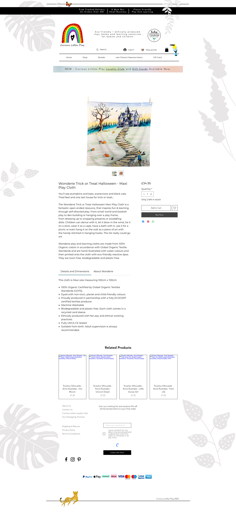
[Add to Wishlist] (175, 208)
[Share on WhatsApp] (153, 221)
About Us (66, 406)
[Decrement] (143, 194)
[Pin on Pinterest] (148, 221)
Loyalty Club (115, 69)
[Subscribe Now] (117, 452)
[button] (89, 57)
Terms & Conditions (71, 434)
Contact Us (67, 409)
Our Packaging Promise (73, 417)
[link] (75, 271)
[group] (118, 377)
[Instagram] (72, 459)
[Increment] (151, 194)
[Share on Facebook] (143, 221)
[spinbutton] (147, 194)
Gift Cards (140, 69)
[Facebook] (66, 459)
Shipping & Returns (71, 426)
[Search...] (107, 49)
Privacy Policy (68, 430)
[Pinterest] (79, 459)
